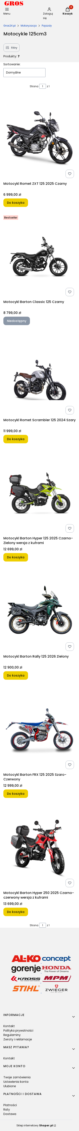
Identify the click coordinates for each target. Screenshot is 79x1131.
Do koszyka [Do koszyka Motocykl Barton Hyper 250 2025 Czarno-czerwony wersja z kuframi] (15, 912)
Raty (6, 1109)
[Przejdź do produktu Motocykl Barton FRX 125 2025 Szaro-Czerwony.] (39, 728)
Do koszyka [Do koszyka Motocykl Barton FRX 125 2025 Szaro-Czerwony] (15, 794)
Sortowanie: (11, 64)
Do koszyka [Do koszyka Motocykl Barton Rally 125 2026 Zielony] (15, 675)
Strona (34, 86)
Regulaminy (12, 1035)
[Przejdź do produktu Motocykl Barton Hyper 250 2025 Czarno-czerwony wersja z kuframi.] (39, 847)
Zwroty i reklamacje (17, 1039)
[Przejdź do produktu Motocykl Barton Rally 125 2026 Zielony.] (39, 610)
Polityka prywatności (18, 1030)
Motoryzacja (29, 25)
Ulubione (9, 1086)
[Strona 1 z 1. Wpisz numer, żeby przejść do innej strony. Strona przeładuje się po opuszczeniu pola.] (42, 86)
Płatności (10, 1105)
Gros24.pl (9, 25)
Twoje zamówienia (17, 1077)
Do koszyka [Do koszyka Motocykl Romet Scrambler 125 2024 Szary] (15, 439)
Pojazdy (47, 25)
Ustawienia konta (15, 1082)
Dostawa (9, 1114)
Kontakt (9, 1026)
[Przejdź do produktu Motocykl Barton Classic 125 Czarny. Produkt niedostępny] (39, 256)
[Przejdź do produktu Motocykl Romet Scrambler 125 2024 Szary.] (39, 374)
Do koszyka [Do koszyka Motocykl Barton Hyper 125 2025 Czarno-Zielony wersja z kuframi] (15, 557)
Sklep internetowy (34, 1125)
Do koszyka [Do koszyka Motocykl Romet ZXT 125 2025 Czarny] (15, 203)
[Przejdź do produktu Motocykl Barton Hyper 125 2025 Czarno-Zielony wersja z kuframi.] (39, 492)
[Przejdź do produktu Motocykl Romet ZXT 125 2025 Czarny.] (39, 137)
